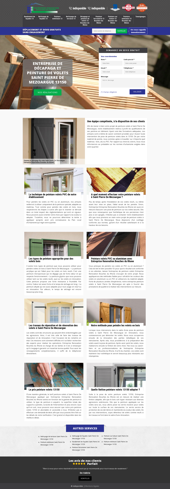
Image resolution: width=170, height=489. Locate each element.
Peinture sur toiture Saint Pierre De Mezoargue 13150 (116, 437)
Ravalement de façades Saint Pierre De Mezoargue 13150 (86, 443)
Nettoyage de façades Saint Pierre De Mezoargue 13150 (85, 437)
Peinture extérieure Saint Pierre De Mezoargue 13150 (52, 443)
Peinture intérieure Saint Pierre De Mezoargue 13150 (116, 443)
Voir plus (85, 478)
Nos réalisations (47, 92)
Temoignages (140, 17)
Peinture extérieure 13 (57, 18)
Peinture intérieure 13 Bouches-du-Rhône (126, 20)
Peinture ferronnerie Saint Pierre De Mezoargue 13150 (84, 448)
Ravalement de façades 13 (29, 18)
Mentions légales (92, 486)
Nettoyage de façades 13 (43, 18)
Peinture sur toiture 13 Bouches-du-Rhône (112, 20)
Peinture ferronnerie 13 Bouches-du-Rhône (98, 20)
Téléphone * (129, 68)
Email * (104, 68)
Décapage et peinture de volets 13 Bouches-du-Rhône (85, 21)
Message (104, 77)
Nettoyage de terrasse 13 (71, 18)
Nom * (103, 59)
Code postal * (129, 59)
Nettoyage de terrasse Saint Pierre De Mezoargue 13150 (53, 437)
